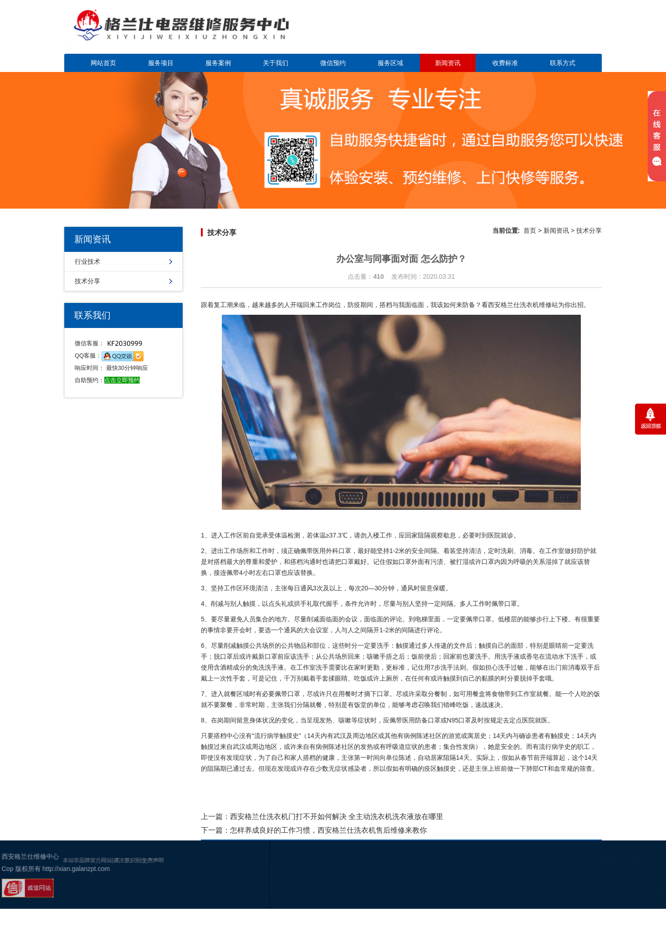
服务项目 (161, 63)
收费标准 (505, 63)
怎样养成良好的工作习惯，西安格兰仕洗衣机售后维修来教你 (328, 830)
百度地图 (580, 895)
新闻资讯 (448, 63)
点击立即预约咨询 (538, 32)
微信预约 (333, 63)
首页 (529, 230)
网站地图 (607, 895)
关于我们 (275, 63)
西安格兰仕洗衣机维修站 (523, 304)
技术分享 (87, 281)
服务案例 (218, 63)
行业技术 (87, 261)
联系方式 (562, 63)
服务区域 (390, 63)
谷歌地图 (634, 895)
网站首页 (103, 63)
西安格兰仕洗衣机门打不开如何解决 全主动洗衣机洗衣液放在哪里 (336, 816)
